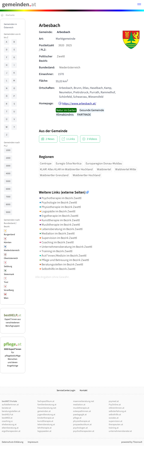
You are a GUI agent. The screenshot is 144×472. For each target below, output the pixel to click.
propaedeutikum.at (82, 424)
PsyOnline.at (115, 404)
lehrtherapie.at (44, 427)
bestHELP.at (7, 414)
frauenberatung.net (46, 408)
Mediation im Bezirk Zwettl (57, 233)
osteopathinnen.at (82, 411)
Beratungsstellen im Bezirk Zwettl (61, 264)
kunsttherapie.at (45, 421)
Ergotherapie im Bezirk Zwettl (58, 216)
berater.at (6, 408)
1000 (8, 150)
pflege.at (77, 417)
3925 (69, 45)
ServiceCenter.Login (66, 390)
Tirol (6, 282)
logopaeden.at (44, 431)
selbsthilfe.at (115, 414)
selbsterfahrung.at (117, 411)
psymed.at (114, 401)
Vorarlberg (9, 290)
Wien (6, 298)
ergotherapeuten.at (11, 431)
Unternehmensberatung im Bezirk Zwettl (65, 247)
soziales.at (114, 417)
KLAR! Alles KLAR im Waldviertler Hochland (66, 169)
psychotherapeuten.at (83, 431)
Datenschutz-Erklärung (12, 442)
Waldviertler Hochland (86, 175)
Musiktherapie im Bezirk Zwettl (59, 225)
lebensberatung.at (46, 424)
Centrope (46, 163)
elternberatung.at (10, 427)
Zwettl (61, 56)
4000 (8, 173)
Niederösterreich (12, 250)
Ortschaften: (47, 88)
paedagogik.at (80, 414)
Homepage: (46, 103)
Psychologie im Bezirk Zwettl (58, 203)
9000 (8, 212)
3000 (8, 165)
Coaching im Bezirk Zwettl (56, 242)
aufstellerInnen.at (10, 404)
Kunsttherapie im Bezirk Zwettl (59, 220)
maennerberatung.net (83, 401)
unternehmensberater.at (120, 431)
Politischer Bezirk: (45, 58)
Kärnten (7, 242)
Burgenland (9, 234)
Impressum (33, 442)
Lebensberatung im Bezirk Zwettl (61, 229)
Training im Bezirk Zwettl (55, 251)
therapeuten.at (116, 424)
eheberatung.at (9, 424)
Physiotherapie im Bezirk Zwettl (60, 207)
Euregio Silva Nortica (68, 163)
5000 (8, 181)
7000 (8, 196)
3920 (61, 45)
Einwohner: (46, 74)
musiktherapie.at (81, 408)
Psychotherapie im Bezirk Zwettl (60, 198)
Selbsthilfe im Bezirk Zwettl (57, 269)
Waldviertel (104, 169)
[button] (139, 4)
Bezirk (7, 226)
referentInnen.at (116, 408)
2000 (8, 158)
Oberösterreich (11, 258)
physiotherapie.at (81, 421)
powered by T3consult (131, 442)
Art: (41, 39)
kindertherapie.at (45, 417)
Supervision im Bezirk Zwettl (58, 238)
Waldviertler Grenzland (54, 175)
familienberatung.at (46, 404)
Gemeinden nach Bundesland (12, 221)
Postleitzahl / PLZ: (46, 47)
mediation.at (79, 404)
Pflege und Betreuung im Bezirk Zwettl (64, 260)
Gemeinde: (45, 32)
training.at (114, 427)
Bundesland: (47, 67)
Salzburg (8, 266)
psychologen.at (80, 427)
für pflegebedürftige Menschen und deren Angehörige (12, 355)
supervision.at (115, 421)
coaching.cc (7, 421)
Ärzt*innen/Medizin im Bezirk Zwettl (62, 256)
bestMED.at (7, 417)
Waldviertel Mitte (125, 169)
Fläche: (43, 81)
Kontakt (83, 390)
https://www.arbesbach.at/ (79, 104)
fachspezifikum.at (45, 401)
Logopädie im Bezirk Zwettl (57, 211)
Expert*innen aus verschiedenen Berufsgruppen (12, 321)
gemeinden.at (44, 411)
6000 (8, 189)
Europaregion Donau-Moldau (104, 163)
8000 (8, 204)
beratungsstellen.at (11, 411)
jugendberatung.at (46, 414)
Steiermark (9, 274)
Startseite (10, 15)
